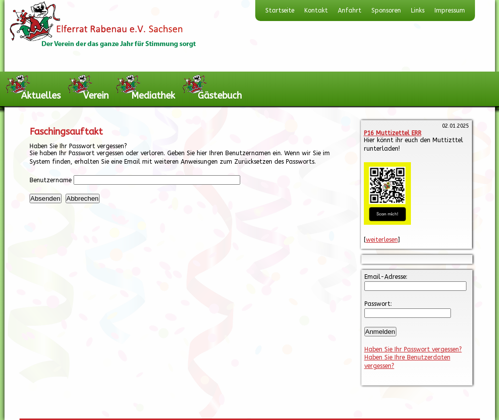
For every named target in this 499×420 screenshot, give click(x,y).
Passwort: (378, 303)
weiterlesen (382, 239)
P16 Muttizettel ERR (392, 133)
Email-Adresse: (385, 276)
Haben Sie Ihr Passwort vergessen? (413, 349)
